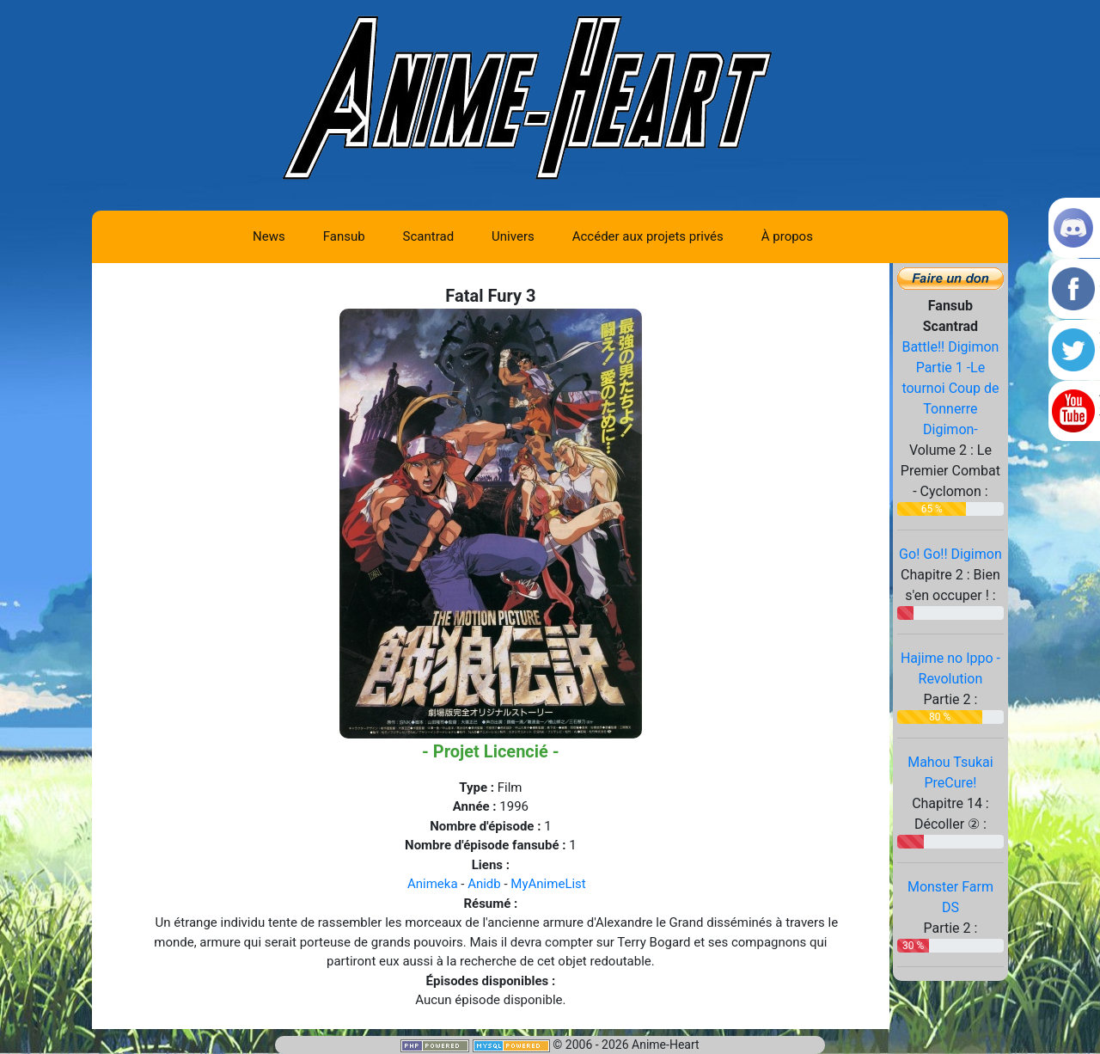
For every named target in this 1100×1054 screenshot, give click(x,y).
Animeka (432, 884)
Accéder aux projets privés (648, 236)
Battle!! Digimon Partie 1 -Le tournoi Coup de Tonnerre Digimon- (950, 388)
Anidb (484, 884)
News (269, 236)
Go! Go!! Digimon (950, 554)
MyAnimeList (547, 884)
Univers (513, 236)
